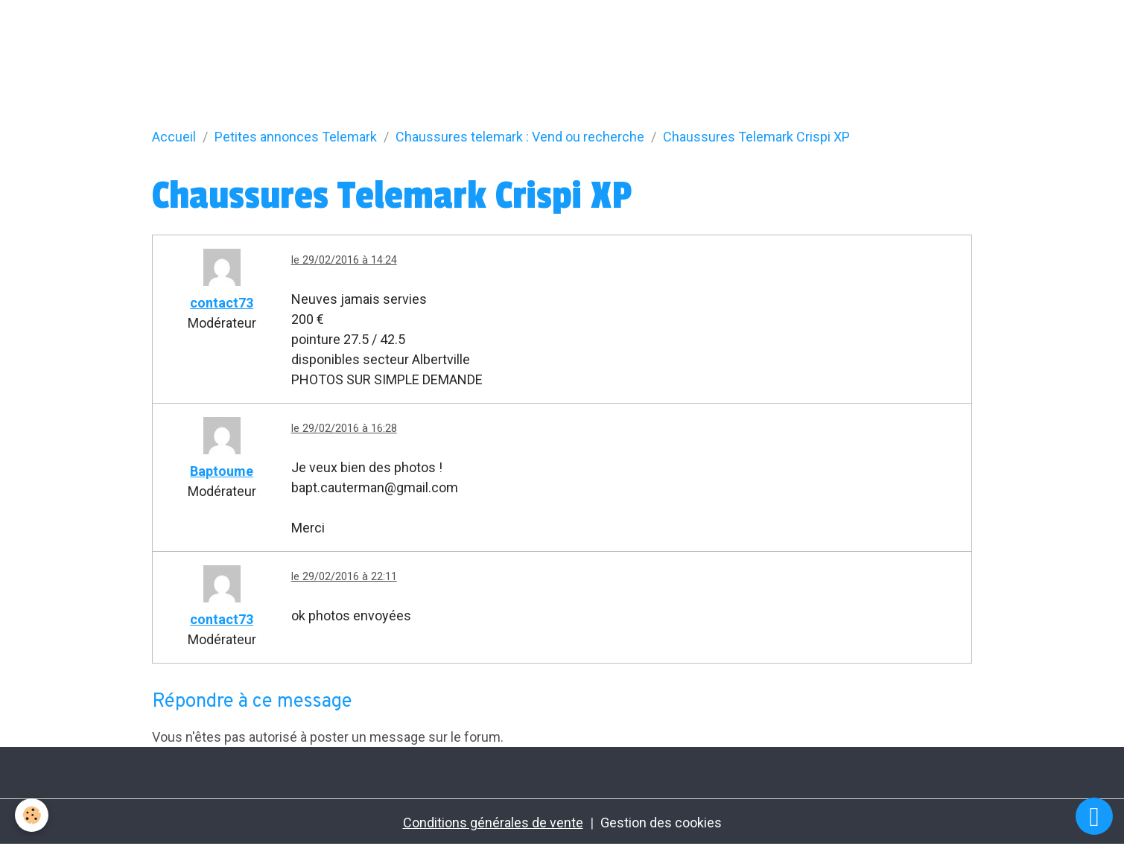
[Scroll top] (1094, 816)
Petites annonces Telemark (296, 136)
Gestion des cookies (661, 822)
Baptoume (221, 471)
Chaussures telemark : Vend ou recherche (520, 136)
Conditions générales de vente (493, 822)
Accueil (174, 136)
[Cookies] (31, 815)
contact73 (221, 303)
